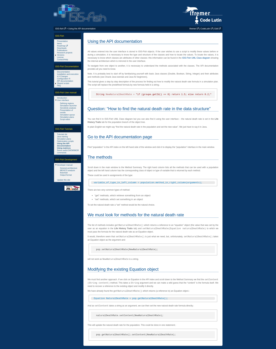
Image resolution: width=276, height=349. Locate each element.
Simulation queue (67, 115)
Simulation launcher (68, 106)
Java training (62, 137)
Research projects (64, 53)
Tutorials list (62, 134)
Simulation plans (67, 117)
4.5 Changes (62, 76)
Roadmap (61, 46)
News (59, 43)
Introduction (62, 98)
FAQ (59, 85)
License (60, 57)
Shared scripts (63, 83)
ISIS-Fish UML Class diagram (196, 58)
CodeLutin (205, 28)
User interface (63, 100)
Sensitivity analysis (68, 108)
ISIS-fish (59, 28)
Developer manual (65, 165)
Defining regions (67, 103)
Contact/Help (62, 59)
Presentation (62, 41)
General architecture (68, 168)
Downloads (62, 48)
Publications (62, 50)
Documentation (63, 72)
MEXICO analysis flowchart (67, 171)
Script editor (65, 119)
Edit (216, 28)
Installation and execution (68, 74)
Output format (66, 175)
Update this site (63, 180)
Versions (60, 55)
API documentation (65, 81)
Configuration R (63, 79)
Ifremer (192, 28)
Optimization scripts (65, 141)
